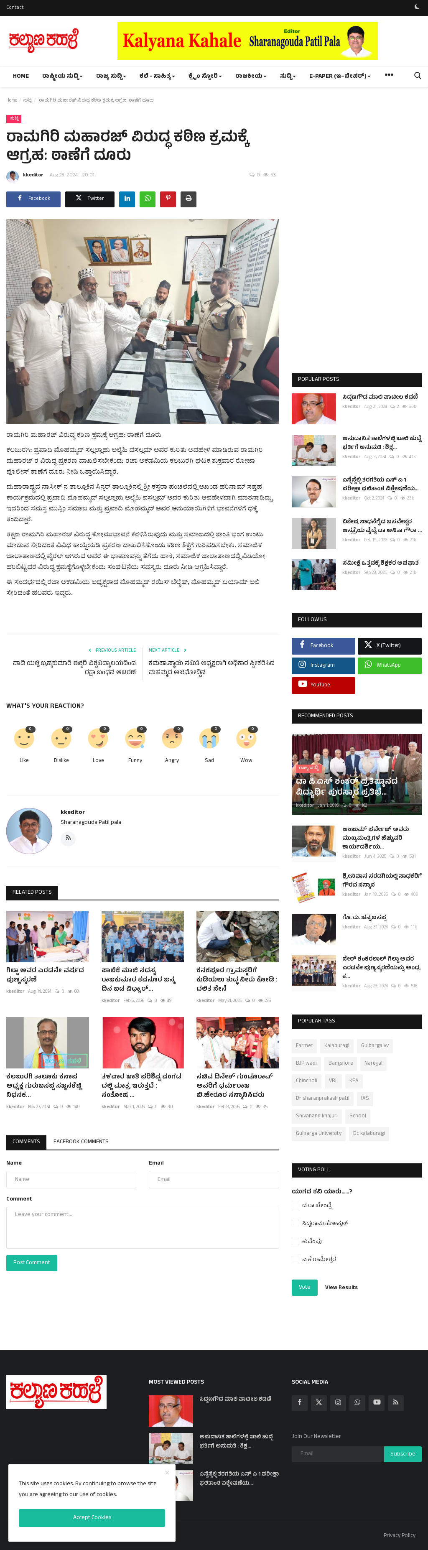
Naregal (373, 1063)
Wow (246, 761)
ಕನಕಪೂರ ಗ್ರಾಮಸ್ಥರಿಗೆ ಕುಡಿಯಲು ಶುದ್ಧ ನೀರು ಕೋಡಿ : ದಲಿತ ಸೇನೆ (237, 980)
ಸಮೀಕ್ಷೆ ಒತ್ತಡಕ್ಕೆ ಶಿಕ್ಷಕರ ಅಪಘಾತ (380, 563)
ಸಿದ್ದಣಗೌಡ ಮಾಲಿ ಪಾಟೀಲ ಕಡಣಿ (380, 397)
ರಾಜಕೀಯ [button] (251, 77)
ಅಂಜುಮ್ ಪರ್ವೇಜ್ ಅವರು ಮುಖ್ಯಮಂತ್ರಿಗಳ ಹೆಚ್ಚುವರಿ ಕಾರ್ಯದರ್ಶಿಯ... (375, 839)
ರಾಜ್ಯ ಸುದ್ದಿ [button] (111, 77)
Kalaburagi (336, 1046)
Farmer (304, 1046)
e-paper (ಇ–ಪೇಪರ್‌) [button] (340, 77)
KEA (354, 1081)
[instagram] (338, 1403)
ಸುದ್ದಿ (27, 101)
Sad (209, 761)
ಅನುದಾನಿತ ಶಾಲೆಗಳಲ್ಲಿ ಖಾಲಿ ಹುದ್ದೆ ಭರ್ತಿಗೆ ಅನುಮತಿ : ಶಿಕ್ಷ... (381, 443)
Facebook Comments (81, 1142)
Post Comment (31, 1263)
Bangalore (341, 1063)
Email (156, 1163)
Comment (19, 1199)
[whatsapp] (357, 1403)
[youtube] (377, 1403)
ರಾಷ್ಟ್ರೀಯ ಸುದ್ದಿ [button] (62, 77)
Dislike (61, 761)
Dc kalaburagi (369, 1134)
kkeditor (24, 177)
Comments (26, 1142)
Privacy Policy (399, 1536)
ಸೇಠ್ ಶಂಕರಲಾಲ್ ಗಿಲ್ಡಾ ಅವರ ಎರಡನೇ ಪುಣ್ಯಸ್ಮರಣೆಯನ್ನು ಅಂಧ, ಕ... (381, 968)
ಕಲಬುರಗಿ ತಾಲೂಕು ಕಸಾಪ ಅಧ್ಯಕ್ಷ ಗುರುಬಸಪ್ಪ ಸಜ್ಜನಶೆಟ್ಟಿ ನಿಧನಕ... (44, 1086)
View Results (341, 1288)
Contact (15, 8)
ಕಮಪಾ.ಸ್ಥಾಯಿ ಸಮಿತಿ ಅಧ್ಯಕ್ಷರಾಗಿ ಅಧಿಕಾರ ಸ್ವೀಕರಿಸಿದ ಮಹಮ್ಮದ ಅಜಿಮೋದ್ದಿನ (212, 669)
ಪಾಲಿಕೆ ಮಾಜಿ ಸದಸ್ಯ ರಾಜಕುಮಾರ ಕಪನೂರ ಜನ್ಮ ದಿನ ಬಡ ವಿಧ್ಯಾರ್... (138, 980)
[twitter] (319, 1403)
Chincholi (306, 1081)
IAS (365, 1099)
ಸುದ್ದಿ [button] (288, 77)
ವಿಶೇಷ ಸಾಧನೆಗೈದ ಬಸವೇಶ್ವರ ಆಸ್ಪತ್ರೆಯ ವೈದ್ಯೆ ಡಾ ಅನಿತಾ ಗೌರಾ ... (382, 526)
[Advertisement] (356, 239)
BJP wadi (306, 1063)
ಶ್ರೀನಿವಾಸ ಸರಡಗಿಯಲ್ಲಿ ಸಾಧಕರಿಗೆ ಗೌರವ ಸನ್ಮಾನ (382, 881)
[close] (167, 1473)
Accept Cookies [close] (92, 1518)
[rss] (396, 1403)
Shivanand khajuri (317, 1116)
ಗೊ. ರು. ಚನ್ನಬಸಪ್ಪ (364, 918)
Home (21, 77)
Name (14, 1163)
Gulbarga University (318, 1134)
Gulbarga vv (375, 1046)
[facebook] (300, 1403)
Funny (135, 761)
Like (24, 761)
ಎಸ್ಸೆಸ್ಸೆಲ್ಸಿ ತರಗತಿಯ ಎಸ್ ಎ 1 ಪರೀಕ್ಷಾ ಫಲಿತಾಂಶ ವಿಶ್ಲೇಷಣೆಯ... (380, 485)
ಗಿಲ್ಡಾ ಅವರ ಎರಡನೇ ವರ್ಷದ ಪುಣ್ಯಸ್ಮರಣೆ (45, 975)
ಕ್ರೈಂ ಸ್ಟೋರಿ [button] (205, 77)
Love (98, 761)
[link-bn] (269, 41)
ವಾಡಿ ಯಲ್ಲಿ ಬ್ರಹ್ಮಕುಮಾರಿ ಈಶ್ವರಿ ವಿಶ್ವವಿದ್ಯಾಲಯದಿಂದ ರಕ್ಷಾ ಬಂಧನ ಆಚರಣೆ (74, 669)
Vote (305, 1288)
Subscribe (402, 1454)
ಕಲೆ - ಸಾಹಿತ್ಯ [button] (157, 77)
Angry (172, 761)
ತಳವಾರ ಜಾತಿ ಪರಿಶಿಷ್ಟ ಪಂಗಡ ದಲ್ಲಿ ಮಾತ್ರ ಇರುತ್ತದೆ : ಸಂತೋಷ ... (141, 1086)
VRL (333, 1081)
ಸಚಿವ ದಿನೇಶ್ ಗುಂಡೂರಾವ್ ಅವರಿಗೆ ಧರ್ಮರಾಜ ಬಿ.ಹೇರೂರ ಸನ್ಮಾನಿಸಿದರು (234, 1086)
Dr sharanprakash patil (322, 1099)
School (357, 1116)
